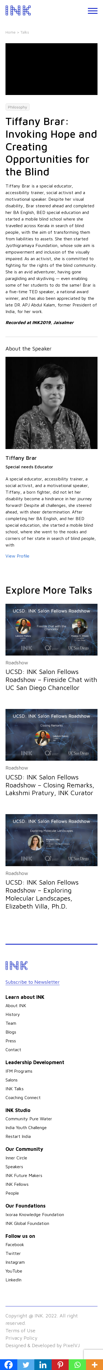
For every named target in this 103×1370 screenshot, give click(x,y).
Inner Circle (16, 1157)
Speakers (14, 1166)
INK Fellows (17, 1184)
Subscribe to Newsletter (32, 982)
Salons (11, 1079)
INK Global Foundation (27, 1223)
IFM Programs (18, 1071)
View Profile (17, 555)
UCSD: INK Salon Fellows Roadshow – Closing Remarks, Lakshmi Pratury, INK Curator (49, 785)
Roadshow (16, 662)
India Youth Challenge (26, 1127)
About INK (15, 1005)
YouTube (13, 1270)
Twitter (13, 1253)
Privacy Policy (21, 1338)
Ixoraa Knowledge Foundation (34, 1214)
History (12, 1014)
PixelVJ (71, 1345)
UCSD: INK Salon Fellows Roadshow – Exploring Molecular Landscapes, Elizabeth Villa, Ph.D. (42, 894)
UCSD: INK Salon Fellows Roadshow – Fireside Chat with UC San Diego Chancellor (51, 679)
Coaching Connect (23, 1097)
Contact (13, 1049)
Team (10, 1023)
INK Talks (14, 1088)
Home (10, 32)
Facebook (14, 1244)
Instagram (15, 1262)
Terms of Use (20, 1330)
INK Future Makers (23, 1175)
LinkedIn (13, 1279)
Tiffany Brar (21, 458)
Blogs (10, 1031)
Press (10, 1040)
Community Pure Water (28, 1118)
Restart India (18, 1136)
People (12, 1192)
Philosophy (17, 107)
